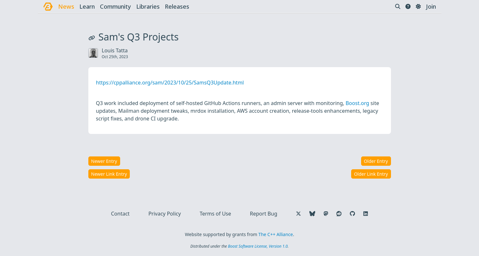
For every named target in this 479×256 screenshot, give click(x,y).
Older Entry (376, 161)
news (66, 6)
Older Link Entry (371, 174)
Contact (120, 213)
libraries (148, 6)
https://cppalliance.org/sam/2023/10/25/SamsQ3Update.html (170, 82)
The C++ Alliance (275, 234)
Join (431, 6)
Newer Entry (104, 161)
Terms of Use (215, 213)
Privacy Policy (164, 213)
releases (177, 6)
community (115, 6)
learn (87, 6)
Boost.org (357, 103)
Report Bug (263, 213)
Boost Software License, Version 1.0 (258, 246)
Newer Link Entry (109, 174)
